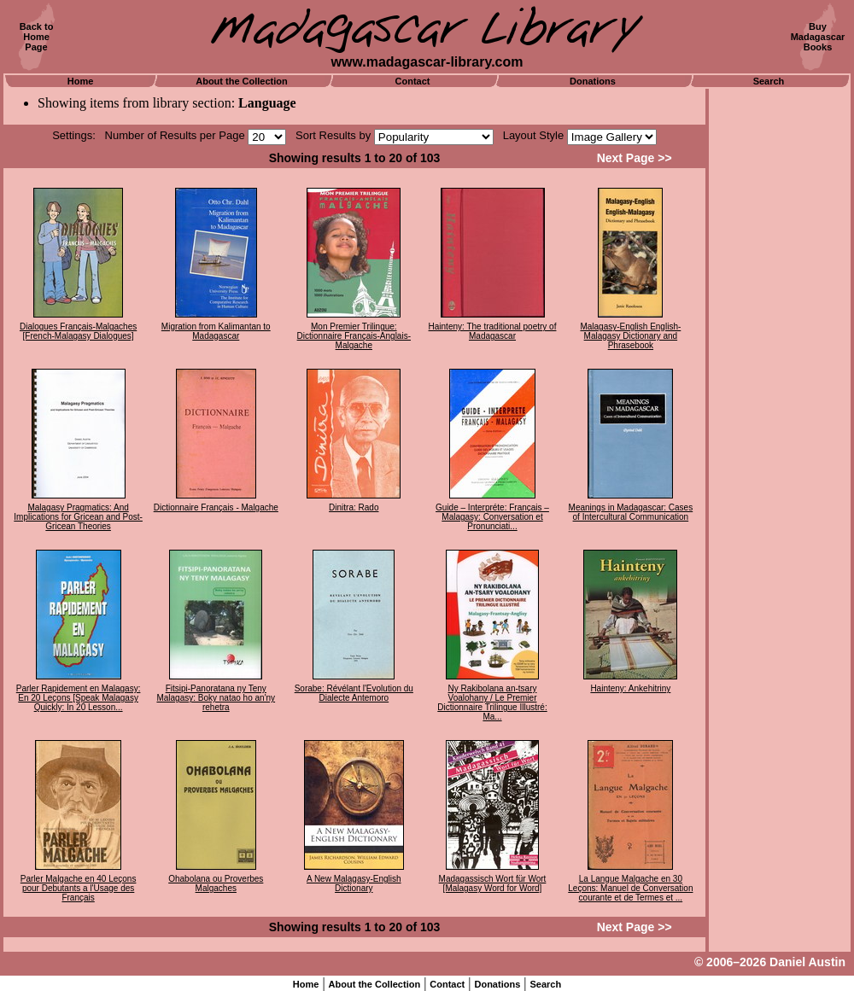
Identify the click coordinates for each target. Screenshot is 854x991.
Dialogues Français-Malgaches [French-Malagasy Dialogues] (78, 331)
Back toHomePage (37, 36)
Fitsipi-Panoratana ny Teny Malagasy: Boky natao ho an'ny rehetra (215, 698)
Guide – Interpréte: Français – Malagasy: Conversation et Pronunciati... (492, 517)
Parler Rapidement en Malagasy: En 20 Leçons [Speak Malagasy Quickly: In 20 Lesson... (78, 698)
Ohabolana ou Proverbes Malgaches (215, 883)
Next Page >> (634, 158)
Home (80, 81)
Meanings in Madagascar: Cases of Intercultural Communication (631, 512)
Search (769, 81)
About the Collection (242, 81)
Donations (593, 81)
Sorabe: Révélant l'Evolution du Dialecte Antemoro (354, 693)
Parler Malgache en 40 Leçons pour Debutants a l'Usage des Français (78, 888)
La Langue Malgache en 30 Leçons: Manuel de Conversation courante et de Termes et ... (630, 888)
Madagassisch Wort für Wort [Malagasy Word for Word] (493, 883)
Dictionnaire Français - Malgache (216, 507)
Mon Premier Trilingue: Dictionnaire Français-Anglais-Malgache (354, 336)
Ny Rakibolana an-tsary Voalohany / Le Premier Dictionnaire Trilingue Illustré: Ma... (492, 702)
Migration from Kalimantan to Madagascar (216, 331)
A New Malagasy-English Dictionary (354, 883)
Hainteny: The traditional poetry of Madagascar (493, 331)
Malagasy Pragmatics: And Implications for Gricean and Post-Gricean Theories (78, 517)
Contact (412, 81)
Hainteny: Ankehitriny (630, 688)
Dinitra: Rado (353, 507)
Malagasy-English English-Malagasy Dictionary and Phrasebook (630, 336)
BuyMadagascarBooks (818, 36)
